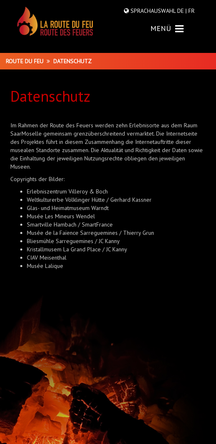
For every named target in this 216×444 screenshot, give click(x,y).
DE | (182, 10)
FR (191, 10)
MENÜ (167, 28)
